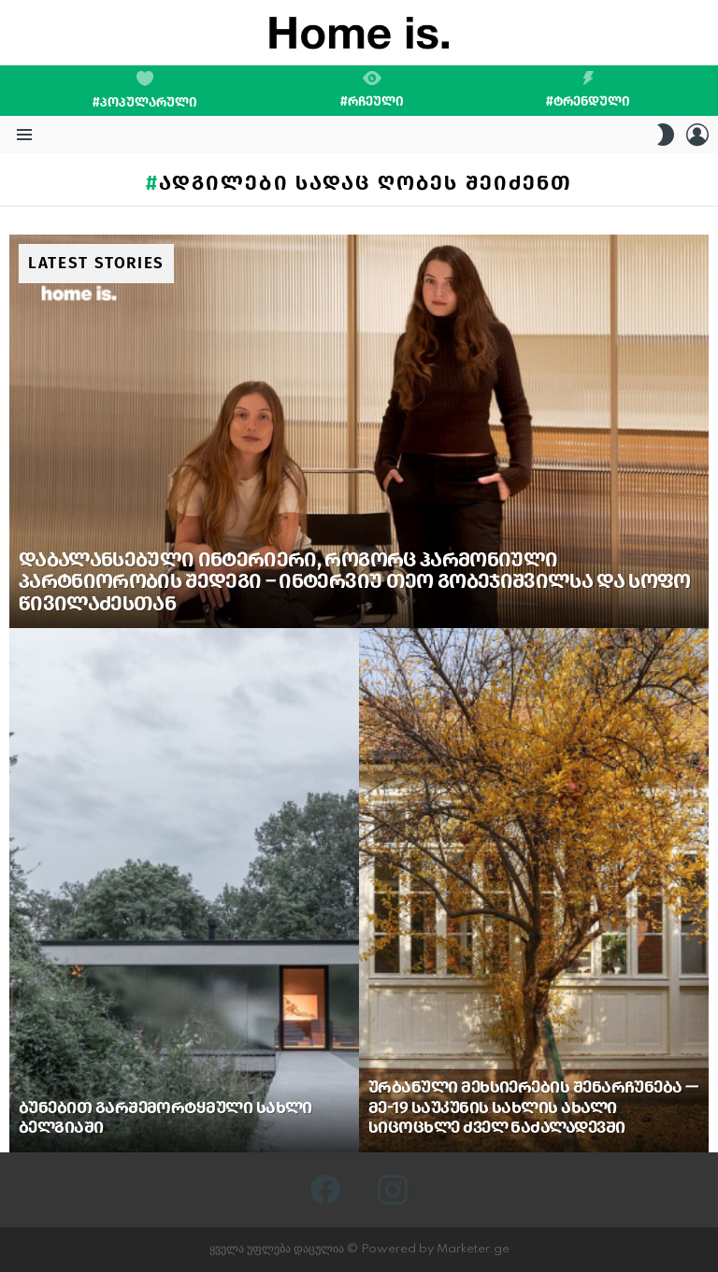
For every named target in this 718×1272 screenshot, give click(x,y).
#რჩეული (372, 89)
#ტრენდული (588, 89)
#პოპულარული (145, 90)
